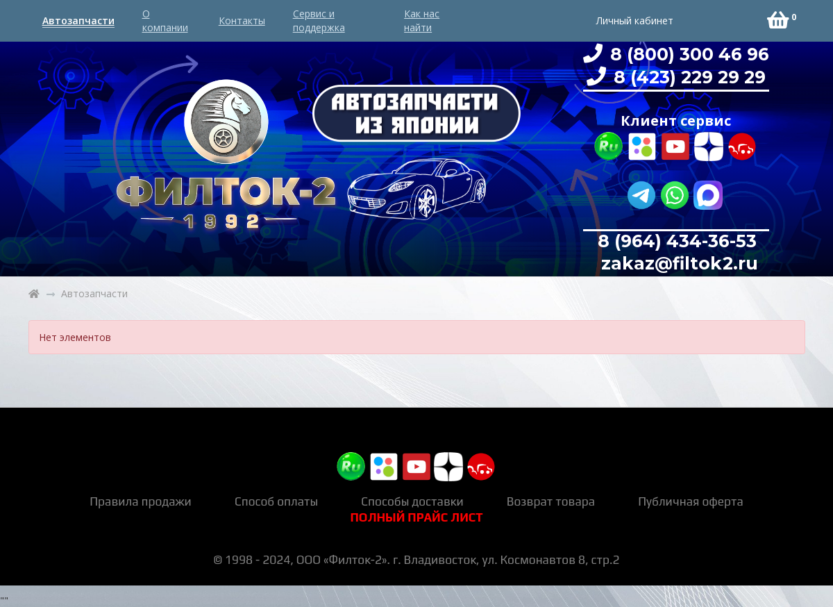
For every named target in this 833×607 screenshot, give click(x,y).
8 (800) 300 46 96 (687, 54)
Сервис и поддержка (319, 20)
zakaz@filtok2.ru (677, 263)
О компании (165, 20)
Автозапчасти (78, 20)
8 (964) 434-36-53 (677, 241)
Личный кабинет (634, 20)
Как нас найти (421, 20)
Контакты (242, 20)
